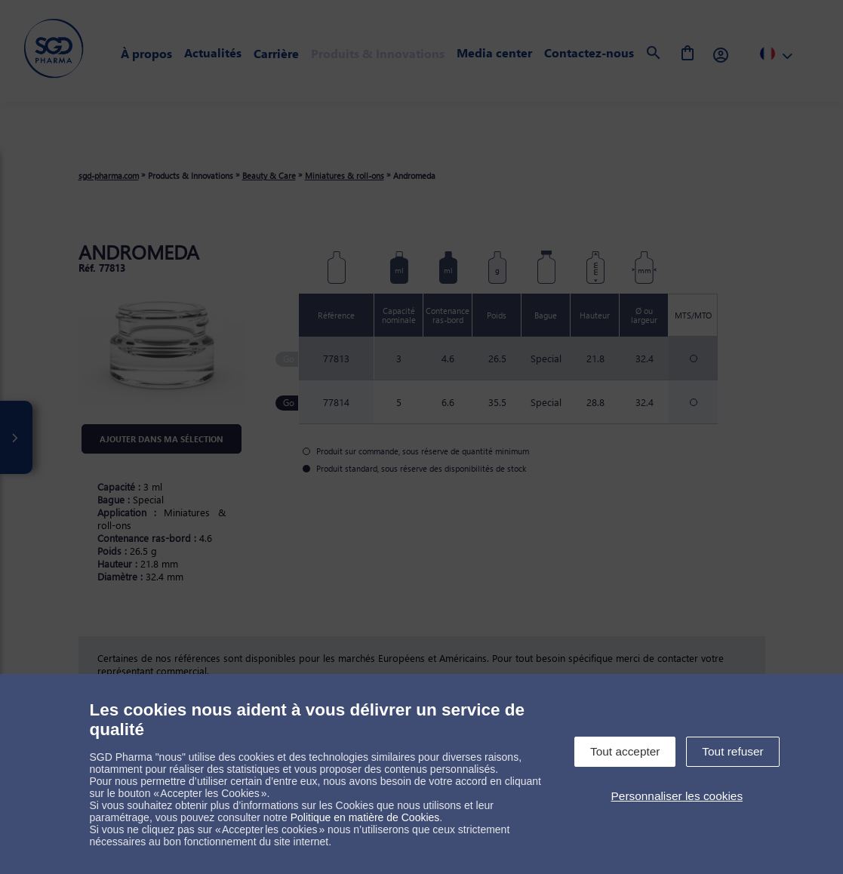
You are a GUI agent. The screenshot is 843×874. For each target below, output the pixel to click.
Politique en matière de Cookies (365, 817)
